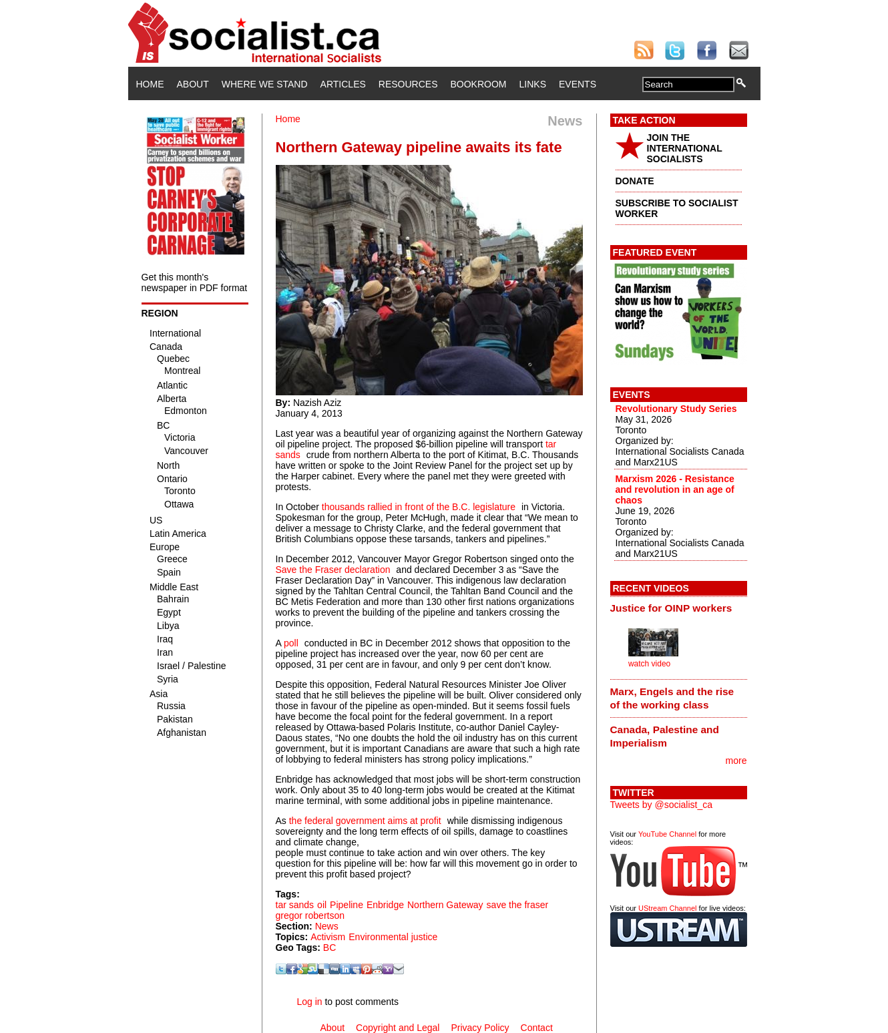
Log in (309, 1001)
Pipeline (346, 904)
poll (291, 643)
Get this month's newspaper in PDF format (195, 282)
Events (577, 84)
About (193, 84)
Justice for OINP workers (671, 608)
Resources (408, 84)
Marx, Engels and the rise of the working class (672, 698)
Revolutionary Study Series (676, 408)
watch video (649, 663)
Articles (343, 84)
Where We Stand (265, 84)
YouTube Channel (667, 834)
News (327, 926)
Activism (327, 937)
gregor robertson (310, 915)
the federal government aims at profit (365, 820)
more (736, 760)
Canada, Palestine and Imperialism (664, 736)
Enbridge (385, 904)
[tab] (678, 608)
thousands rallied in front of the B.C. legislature (417, 506)
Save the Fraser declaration (333, 569)
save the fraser (518, 904)
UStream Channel (667, 908)
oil (321, 904)
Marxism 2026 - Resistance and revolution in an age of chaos (675, 489)
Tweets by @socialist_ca (661, 804)
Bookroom (479, 84)
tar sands (295, 904)
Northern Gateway (445, 904)
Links (532, 84)
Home (150, 84)
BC (329, 947)
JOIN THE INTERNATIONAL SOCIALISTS (684, 148)
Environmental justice (393, 937)
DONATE (635, 181)
